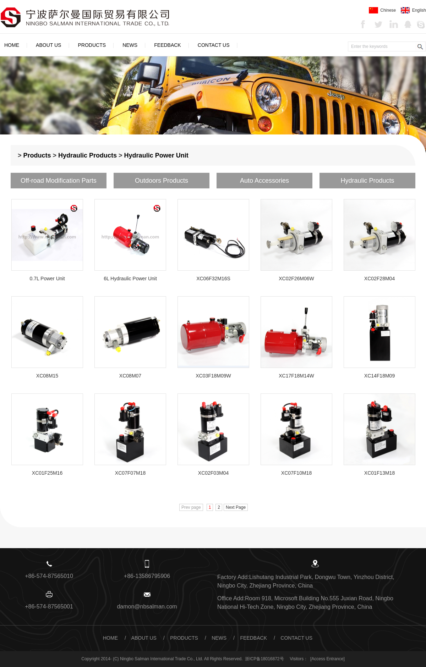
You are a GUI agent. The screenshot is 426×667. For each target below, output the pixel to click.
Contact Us (214, 45)
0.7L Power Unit (47, 278)
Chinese (382, 10)
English (413, 10)
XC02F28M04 (379, 278)
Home (11, 45)
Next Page (236, 507)
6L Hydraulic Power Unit (130, 278)
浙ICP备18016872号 (264, 658)
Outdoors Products (161, 180)
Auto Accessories (264, 180)
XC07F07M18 (130, 473)
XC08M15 (47, 376)
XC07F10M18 (296, 473)
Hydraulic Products (87, 155)
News (129, 45)
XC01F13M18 (379, 473)
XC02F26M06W (296, 278)
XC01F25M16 (47, 473)
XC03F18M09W (213, 376)
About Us (48, 45)
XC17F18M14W (296, 376)
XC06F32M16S (213, 278)
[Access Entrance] (327, 658)
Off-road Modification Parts (59, 180)
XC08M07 (130, 376)
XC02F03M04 (213, 473)
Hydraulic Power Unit (156, 155)
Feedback (167, 45)
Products (92, 45)
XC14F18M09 (379, 376)
